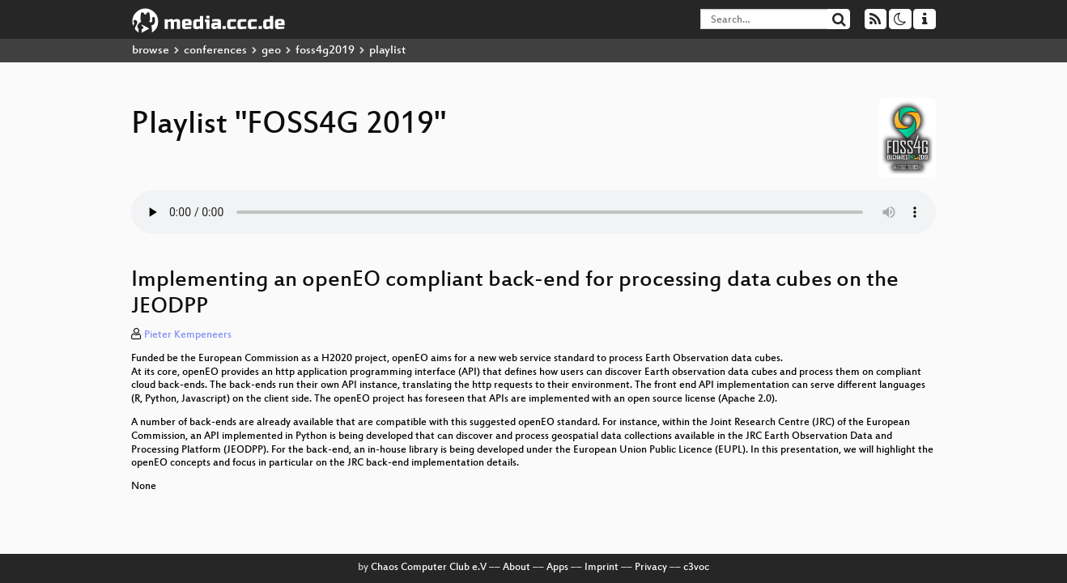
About (516, 567)
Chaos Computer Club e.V (429, 567)
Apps (557, 567)
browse (150, 50)
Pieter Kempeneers (188, 335)
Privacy (651, 567)
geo (271, 50)
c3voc (696, 567)
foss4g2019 (325, 50)
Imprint (602, 567)
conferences (215, 50)
